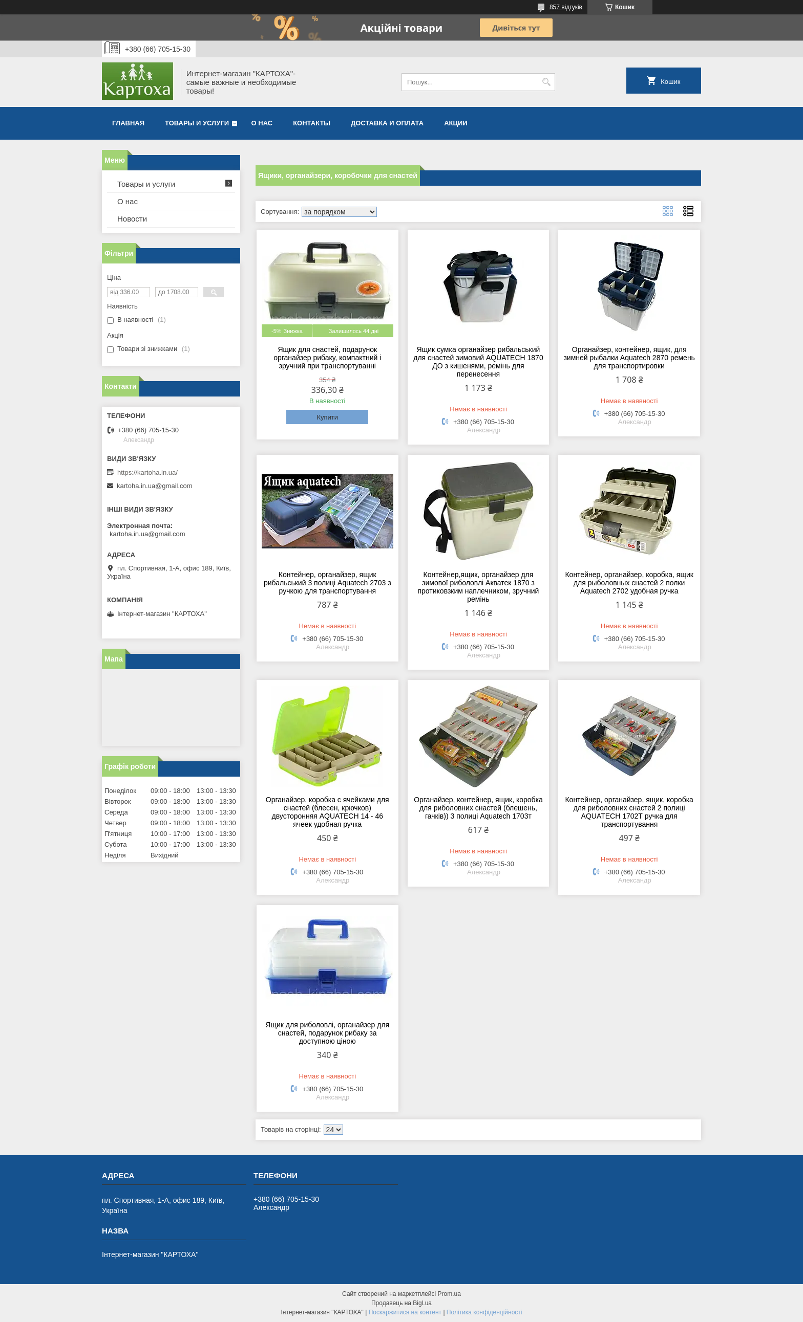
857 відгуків (566, 7)
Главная (128, 123)
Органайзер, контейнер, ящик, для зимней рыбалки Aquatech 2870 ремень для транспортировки (629, 357)
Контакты (311, 123)
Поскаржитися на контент (405, 1312)
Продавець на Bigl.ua (401, 1303)
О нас (262, 123)
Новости (132, 218)
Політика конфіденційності (484, 1312)
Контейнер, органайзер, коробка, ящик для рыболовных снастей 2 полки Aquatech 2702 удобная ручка (629, 582)
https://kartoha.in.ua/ (147, 472)
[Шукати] (546, 82)
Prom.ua (449, 1293)
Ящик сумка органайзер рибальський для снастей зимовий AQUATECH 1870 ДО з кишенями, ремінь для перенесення (478, 361)
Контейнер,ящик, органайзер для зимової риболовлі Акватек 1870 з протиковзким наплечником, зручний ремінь (478, 586)
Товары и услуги (197, 123)
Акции (456, 123)
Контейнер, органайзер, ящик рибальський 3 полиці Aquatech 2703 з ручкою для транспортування (327, 582)
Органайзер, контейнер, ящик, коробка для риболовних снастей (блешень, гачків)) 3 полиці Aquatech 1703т (478, 808)
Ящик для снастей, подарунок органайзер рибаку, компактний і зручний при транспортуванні (327, 357)
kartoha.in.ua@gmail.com (155, 486)
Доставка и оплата (387, 123)
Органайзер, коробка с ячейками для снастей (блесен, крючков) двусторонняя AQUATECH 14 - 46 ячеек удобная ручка (327, 812)
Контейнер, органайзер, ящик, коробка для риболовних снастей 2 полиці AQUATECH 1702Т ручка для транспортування (629, 812)
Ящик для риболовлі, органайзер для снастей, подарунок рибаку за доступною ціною (327, 1033)
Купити (327, 417)
